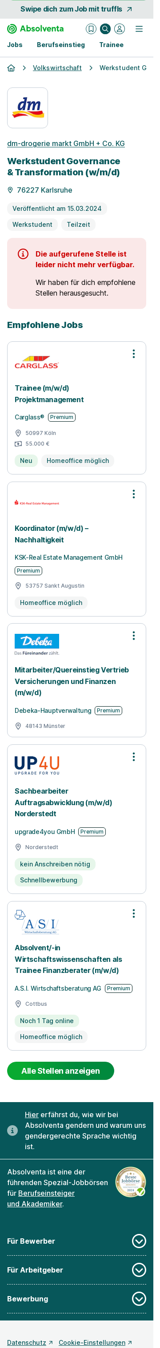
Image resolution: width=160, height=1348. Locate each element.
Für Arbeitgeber (76, 1270)
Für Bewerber (76, 1241)
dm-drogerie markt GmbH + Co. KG (66, 143)
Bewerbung (76, 1299)
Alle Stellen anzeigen (60, 1070)
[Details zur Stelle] (76, 197)
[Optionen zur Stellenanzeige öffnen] (134, 354)
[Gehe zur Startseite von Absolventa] (35, 29)
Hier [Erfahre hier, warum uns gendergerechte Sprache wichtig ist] (32, 1114)
